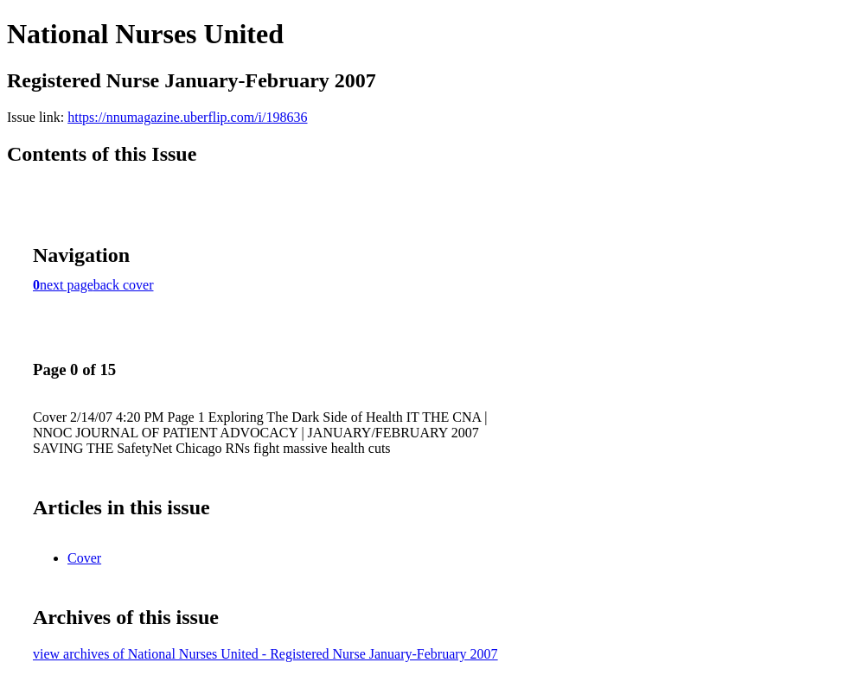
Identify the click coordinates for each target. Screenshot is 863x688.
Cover (84, 558)
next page (66, 284)
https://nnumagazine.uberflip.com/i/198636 (187, 117)
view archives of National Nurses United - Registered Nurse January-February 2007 (265, 654)
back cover (123, 284)
